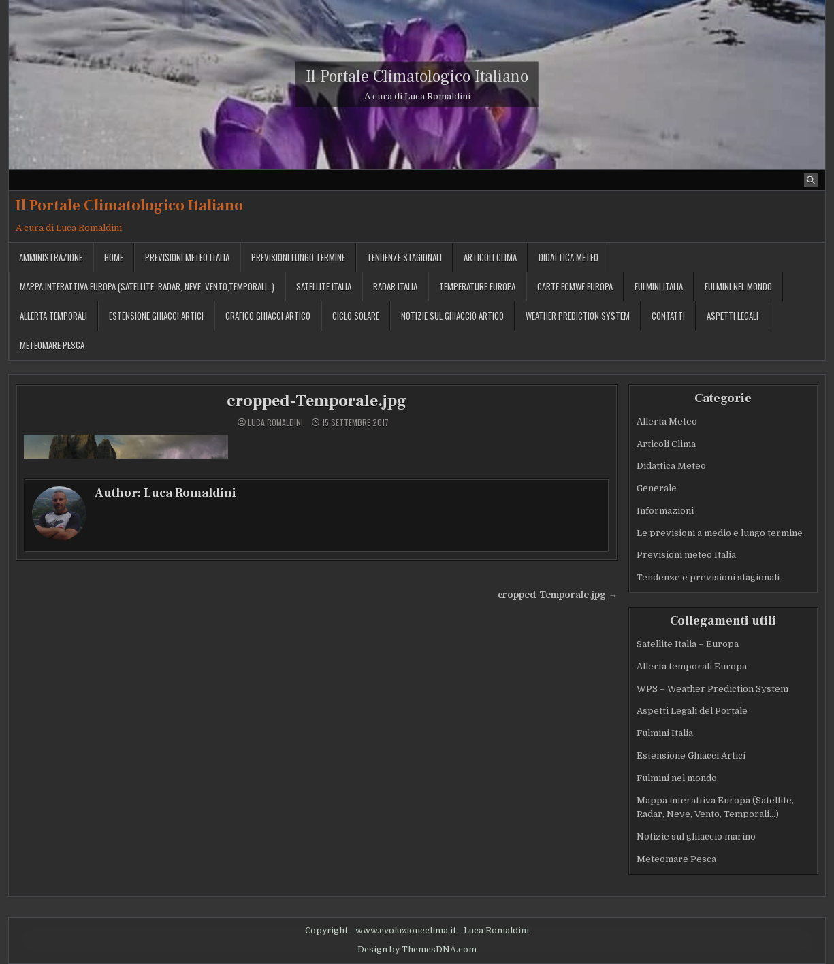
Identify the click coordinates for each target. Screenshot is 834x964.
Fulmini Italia (659, 286)
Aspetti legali (732, 315)
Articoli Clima (490, 257)
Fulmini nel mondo (738, 286)
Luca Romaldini (275, 422)
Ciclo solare (355, 315)
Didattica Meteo (568, 257)
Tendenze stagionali (404, 257)
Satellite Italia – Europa (688, 644)
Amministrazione (50, 257)
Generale (657, 488)
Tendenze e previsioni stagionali (708, 577)
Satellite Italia (323, 286)
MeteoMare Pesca (52, 345)
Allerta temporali (53, 315)
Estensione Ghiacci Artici (156, 315)
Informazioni (665, 510)
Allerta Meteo (667, 421)
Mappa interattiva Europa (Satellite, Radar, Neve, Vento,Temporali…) (147, 286)
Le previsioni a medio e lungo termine (720, 533)
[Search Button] (811, 180)
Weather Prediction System (578, 315)
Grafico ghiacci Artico (267, 315)
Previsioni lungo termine (298, 257)
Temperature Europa (477, 286)
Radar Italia (395, 286)
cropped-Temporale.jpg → (558, 595)
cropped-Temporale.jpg (317, 401)
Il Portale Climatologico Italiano (417, 76)
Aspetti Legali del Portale (692, 710)
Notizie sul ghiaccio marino (696, 836)
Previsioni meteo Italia (187, 257)
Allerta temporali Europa (692, 666)
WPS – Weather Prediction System (712, 689)
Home (113, 257)
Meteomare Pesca (676, 859)
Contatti (668, 315)
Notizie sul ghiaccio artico (452, 315)
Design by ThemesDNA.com (417, 949)
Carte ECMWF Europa (575, 286)
